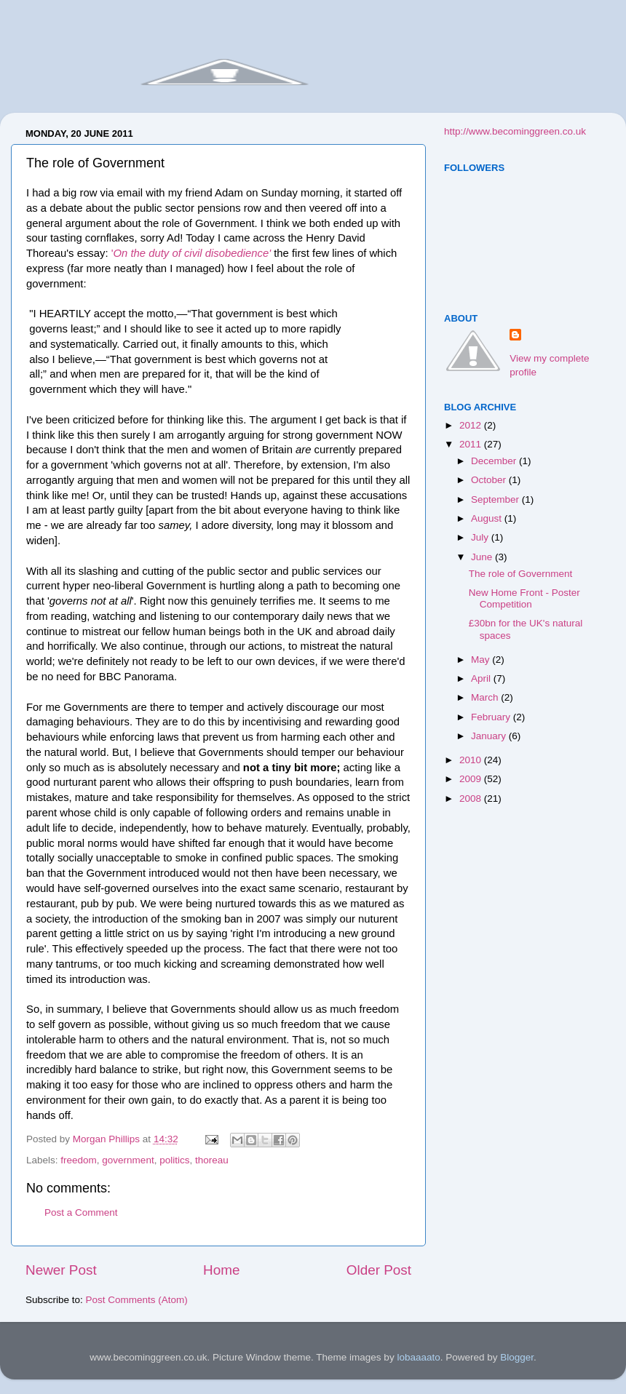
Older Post (378, 1270)
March (486, 697)
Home (221, 1270)
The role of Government (521, 573)
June (483, 556)
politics (174, 1160)
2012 (471, 425)
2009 (471, 778)
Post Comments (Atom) (137, 1299)
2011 (471, 444)
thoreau (212, 1160)
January (490, 735)
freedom (78, 1160)
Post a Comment (81, 1212)
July (481, 537)
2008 (471, 798)
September (496, 499)
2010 (471, 759)
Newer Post (61, 1270)
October (490, 479)
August (487, 518)
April (482, 678)
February (492, 717)
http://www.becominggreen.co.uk (515, 131)
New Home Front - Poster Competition (524, 598)
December (495, 460)
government (128, 1160)
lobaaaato (418, 1357)
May (481, 659)
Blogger (517, 1357)
